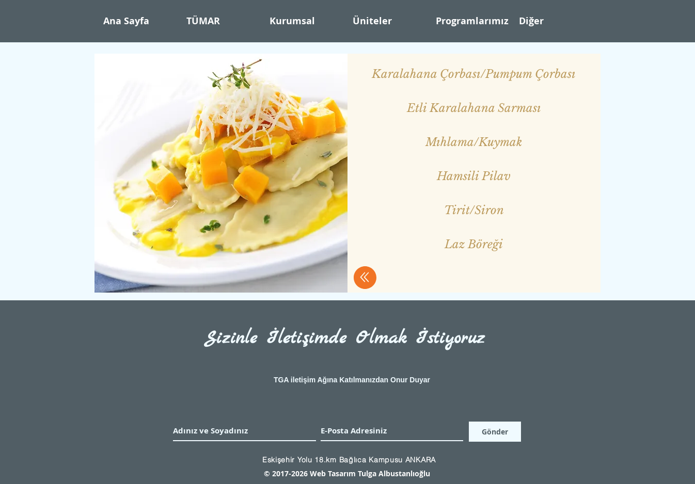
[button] (306, 21)
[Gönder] (495, 432)
